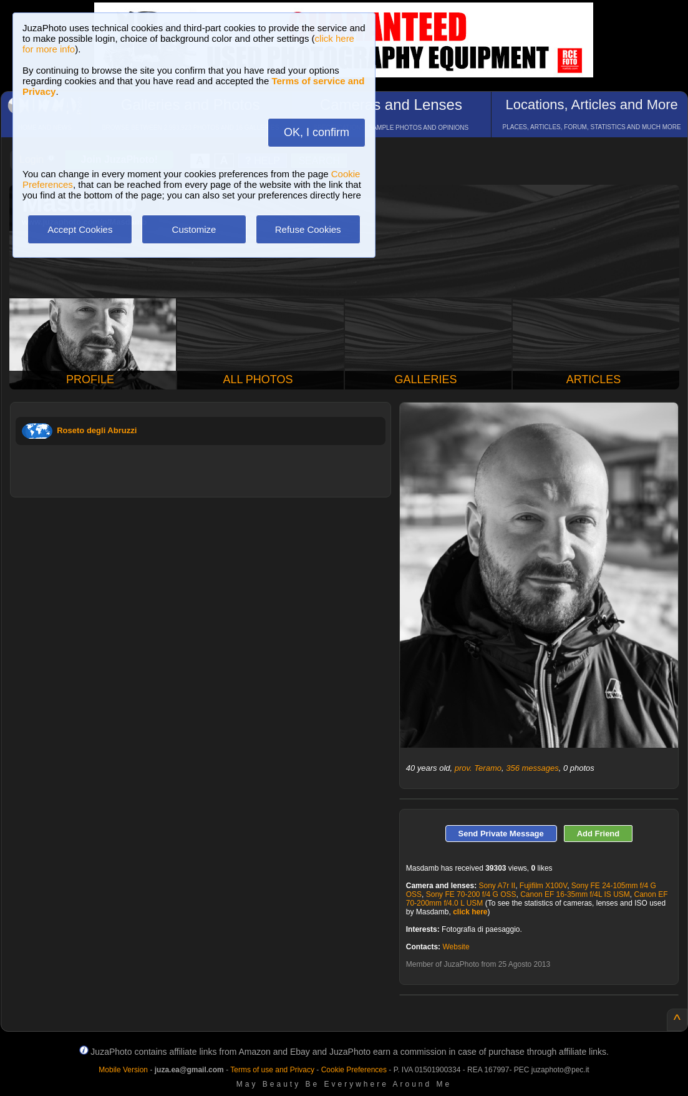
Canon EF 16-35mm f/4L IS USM (575, 894)
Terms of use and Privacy (272, 1069)
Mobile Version (123, 1069)
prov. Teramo (478, 768)
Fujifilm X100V (543, 885)
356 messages (532, 768)
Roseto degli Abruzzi (97, 430)
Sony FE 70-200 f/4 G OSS (471, 894)
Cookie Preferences (354, 1069)
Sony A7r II (496, 885)
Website (455, 946)
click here (470, 912)
